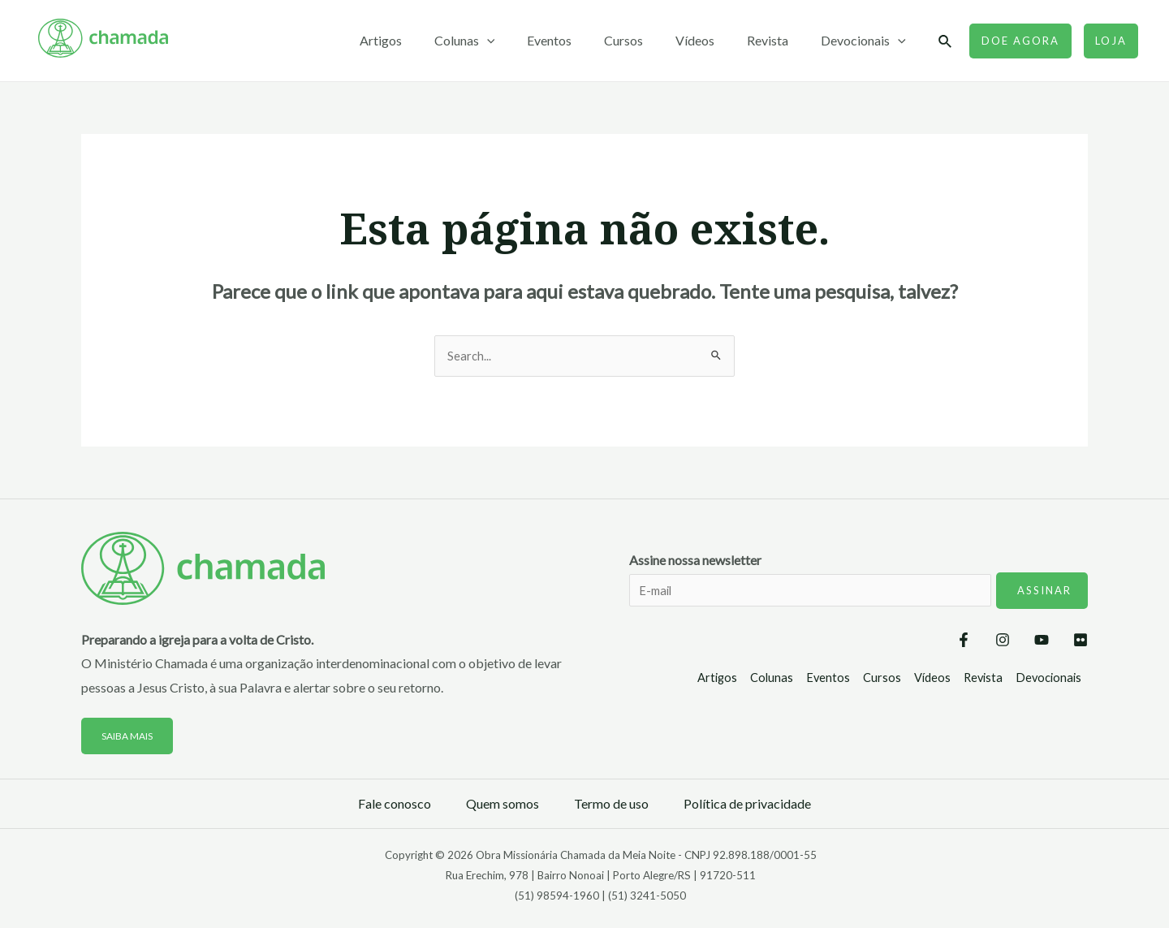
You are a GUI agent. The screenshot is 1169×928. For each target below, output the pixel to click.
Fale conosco (394, 805)
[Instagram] (970, 642)
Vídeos (711, 40)
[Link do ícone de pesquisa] (945, 42)
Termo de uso (611, 805)
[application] (523, 40)
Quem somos (502, 805)
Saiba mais (130, 737)
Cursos (646, 40)
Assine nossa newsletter (858, 592)
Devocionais (866, 40)
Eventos (578, 40)
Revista (777, 40)
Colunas (500, 40)
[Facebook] (915, 642)
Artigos (423, 40)
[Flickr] (1080, 642)
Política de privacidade (747, 805)
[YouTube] (1025, 642)
